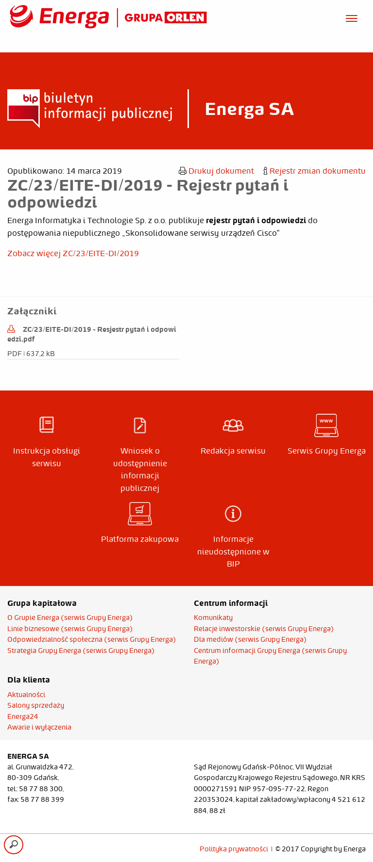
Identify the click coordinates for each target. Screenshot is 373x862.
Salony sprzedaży (35, 705)
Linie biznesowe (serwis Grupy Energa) (70, 628)
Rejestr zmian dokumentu (315, 171)
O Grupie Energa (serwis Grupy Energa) (70, 617)
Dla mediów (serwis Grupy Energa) (250, 639)
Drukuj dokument (216, 171)
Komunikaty (213, 617)
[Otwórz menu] (351, 17)
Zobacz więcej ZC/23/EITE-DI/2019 (73, 253)
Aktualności (26, 694)
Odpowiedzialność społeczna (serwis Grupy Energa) (91, 639)
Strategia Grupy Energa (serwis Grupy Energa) (81, 650)
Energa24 (22, 716)
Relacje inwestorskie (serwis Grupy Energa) (264, 628)
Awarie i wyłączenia (39, 727)
